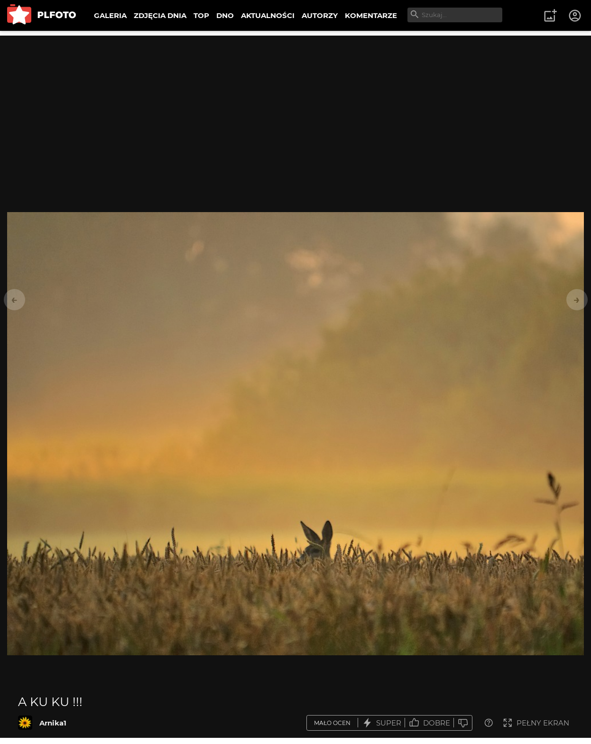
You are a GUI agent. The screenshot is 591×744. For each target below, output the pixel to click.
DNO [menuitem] (225, 15)
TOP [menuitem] (201, 15)
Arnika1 (52, 722)
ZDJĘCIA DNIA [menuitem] (160, 15)
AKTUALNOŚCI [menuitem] (268, 15)
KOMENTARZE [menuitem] (371, 15)
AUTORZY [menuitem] (320, 15)
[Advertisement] (295, 102)
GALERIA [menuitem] (110, 15)
